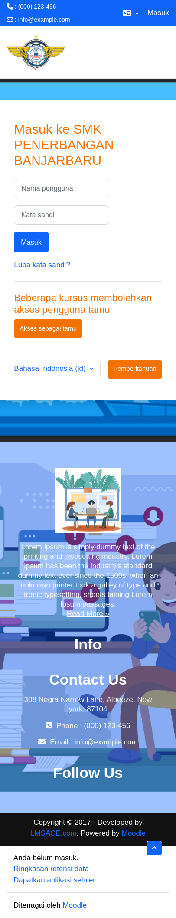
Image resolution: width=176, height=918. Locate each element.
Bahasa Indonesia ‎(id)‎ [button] (51, 368)
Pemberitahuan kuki (134, 372)
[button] (130, 13)
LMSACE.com (53, 833)
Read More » (88, 614)
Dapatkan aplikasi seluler (54, 880)
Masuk (158, 13)
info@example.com (44, 19)
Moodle (133, 833)
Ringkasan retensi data (51, 869)
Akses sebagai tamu (48, 328)
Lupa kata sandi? (42, 265)
